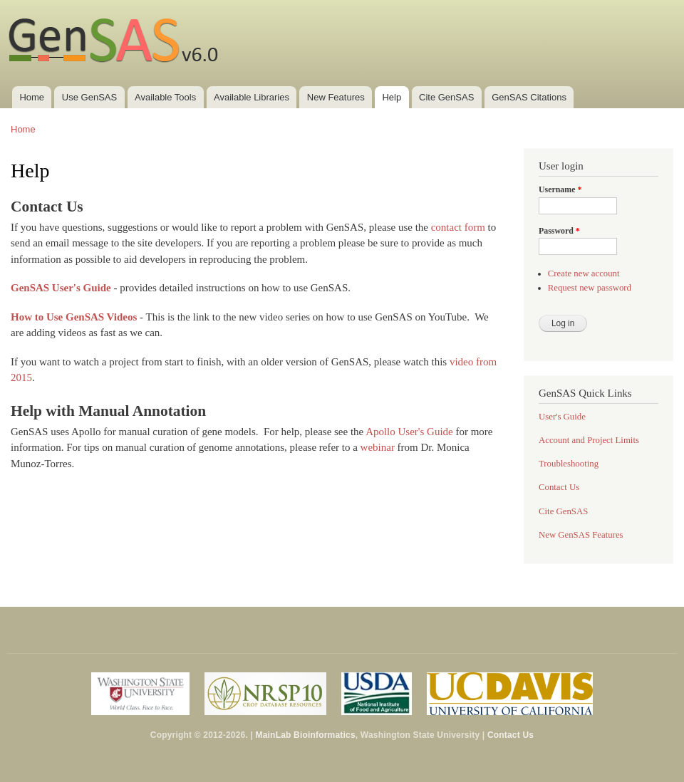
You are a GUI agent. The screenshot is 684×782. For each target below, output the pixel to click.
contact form (458, 227)
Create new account (584, 273)
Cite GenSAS (446, 97)
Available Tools (165, 97)
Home (31, 97)
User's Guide (562, 417)
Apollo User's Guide (409, 431)
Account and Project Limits (589, 440)
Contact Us (559, 487)
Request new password (589, 288)
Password (559, 231)
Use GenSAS (89, 97)
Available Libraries (251, 97)
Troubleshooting (568, 464)
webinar (378, 447)
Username (560, 189)
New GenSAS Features (581, 535)
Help (391, 97)
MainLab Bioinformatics (306, 735)
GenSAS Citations (529, 97)
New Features (336, 97)
